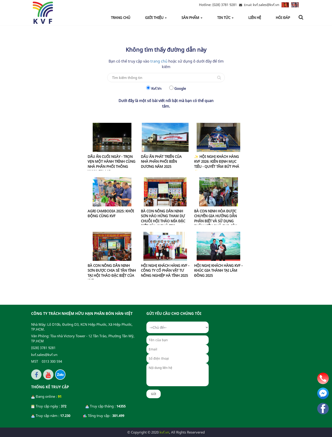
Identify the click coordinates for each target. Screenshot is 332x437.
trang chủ (158, 61)
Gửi (153, 394)
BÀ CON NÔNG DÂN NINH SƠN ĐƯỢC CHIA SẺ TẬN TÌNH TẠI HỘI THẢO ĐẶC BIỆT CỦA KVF (112, 273)
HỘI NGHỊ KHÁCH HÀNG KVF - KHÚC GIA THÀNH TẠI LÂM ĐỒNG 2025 (218, 270)
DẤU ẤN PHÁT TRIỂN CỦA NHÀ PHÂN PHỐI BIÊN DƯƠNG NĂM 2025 (161, 161)
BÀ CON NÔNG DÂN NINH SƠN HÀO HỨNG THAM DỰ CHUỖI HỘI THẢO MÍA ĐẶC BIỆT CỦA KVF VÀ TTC (163, 218)
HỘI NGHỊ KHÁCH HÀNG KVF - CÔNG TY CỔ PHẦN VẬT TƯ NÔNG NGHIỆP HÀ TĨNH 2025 (165, 270)
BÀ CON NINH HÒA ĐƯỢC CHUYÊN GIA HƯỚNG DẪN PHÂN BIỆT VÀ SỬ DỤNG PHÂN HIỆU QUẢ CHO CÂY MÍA (215, 221)
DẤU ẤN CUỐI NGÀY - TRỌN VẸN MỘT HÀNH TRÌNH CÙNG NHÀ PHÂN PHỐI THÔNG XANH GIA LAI (111, 164)
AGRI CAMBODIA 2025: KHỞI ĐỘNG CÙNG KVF (111, 213)
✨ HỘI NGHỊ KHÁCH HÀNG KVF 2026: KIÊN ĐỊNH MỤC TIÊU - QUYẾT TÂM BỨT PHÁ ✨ (216, 164)
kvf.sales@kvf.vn (266, 4)
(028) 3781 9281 (218, 4)
